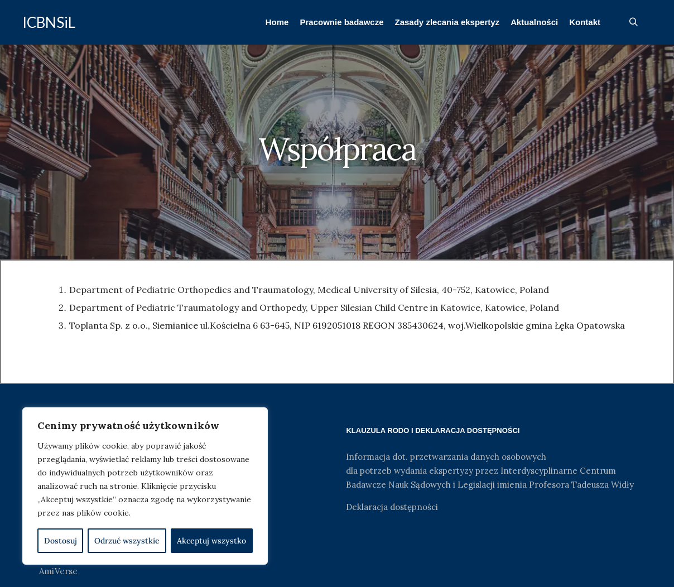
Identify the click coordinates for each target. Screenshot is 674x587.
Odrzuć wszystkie (127, 541)
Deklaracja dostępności (392, 507)
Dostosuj (60, 541)
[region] (145, 486)
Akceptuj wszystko (211, 541)
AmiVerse (58, 571)
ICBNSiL (48, 22)
